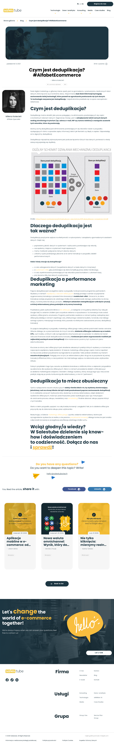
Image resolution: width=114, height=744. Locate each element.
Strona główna (9, 21)
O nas (81, 671)
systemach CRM (42, 270)
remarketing (72, 398)
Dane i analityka (68, 10)
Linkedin (99, 489)
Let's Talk (99, 653)
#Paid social (85, 555)
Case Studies (98, 702)
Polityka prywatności (49, 740)
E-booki (82, 680)
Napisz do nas (100, 4)
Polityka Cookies (67, 740)
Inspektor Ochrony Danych (88, 740)
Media (90, 10)
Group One (83, 715)
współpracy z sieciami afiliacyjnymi (60, 294)
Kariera (96, 671)
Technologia (55, 10)
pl (78, 4)
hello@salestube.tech (57, 474)
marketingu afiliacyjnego (57, 415)
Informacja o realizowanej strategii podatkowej (21, 740)
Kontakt (96, 680)
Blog (108, 10)
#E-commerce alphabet (54, 84)
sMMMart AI (98, 698)
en (82, 4)
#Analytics (11, 555)
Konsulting (81, 10)
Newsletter (83, 675)
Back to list (56, 584)
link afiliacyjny (65, 310)
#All (65, 84)
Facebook (74, 489)
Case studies (100, 10)
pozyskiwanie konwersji (79, 417)
